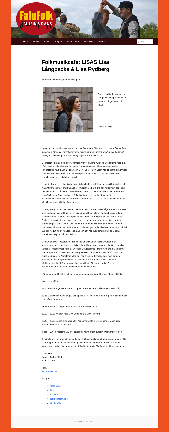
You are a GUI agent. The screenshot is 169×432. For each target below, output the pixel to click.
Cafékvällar (55, 386)
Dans (52, 390)
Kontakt (102, 41)
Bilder (46, 41)
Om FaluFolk (73, 41)
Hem (25, 41)
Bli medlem (89, 41)
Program (58, 41)
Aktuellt (36, 41)
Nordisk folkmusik (59, 399)
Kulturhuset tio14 (50, 371)
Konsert (54, 394)
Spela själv (55, 403)
